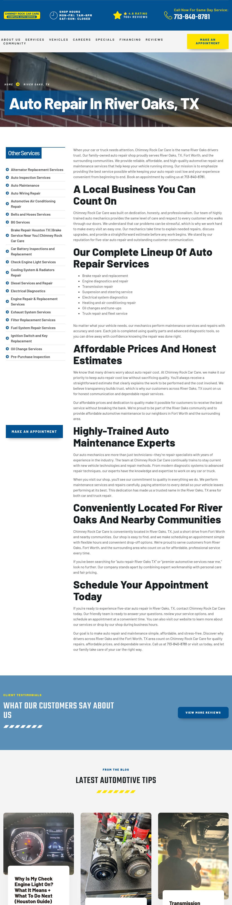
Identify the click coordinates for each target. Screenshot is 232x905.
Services (34, 39)
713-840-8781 (194, 177)
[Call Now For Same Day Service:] (168, 15)
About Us (11, 39)
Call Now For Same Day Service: (201, 10)
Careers (82, 39)
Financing (130, 39)
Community (15, 43)
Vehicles (58, 39)
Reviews (154, 39)
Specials (105, 39)
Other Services (23, 152)
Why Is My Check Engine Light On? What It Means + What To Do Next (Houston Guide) (34, 889)
